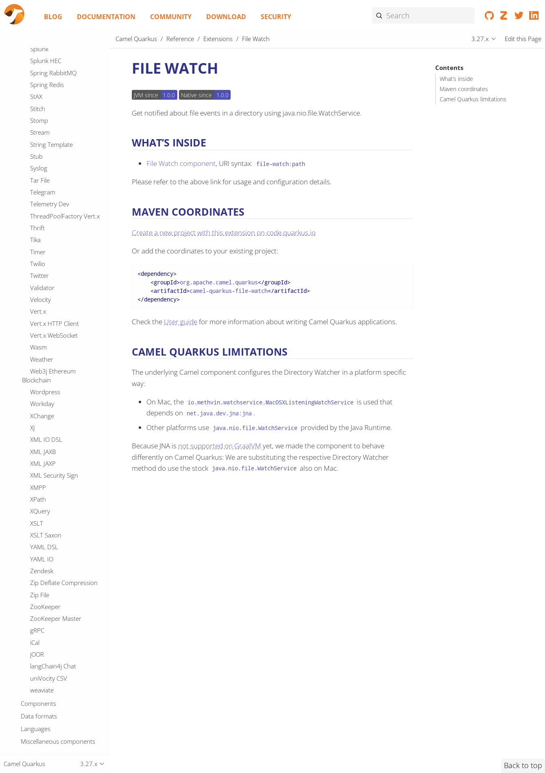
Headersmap (47, 462)
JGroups (41, 605)
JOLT (36, 641)
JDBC (37, 593)
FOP (35, 104)
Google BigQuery (53, 247)
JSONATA (42, 749)
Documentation (106, 16)
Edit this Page (523, 39)
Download (226, 16)
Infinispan (43, 534)
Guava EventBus (52, 402)
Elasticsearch (47, 48)
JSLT (35, 689)
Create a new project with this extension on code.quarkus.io (224, 232)
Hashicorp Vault (52, 438)
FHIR (36, 92)
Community (171, 16)
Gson (37, 390)
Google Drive (47, 271)
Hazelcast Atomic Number (65, 450)
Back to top (523, 765)
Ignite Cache (46, 522)
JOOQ (37, 653)
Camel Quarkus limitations (473, 99)
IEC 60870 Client (52, 486)
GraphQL (42, 355)
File (34, 128)
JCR (34, 570)
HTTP (37, 426)
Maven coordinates (464, 89)
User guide (180, 321)
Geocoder (43, 211)
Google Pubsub (51, 295)
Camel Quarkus (136, 39)
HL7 (35, 414)
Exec (36, 80)
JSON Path (44, 713)
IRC (34, 498)
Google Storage (51, 331)
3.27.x (479, 39)
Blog (53, 16)
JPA (34, 665)
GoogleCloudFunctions (61, 342)
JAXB (36, 557)
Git (34, 223)
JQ (33, 677)
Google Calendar (53, 259)
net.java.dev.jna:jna (219, 413)
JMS (35, 629)
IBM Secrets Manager (59, 474)
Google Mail (46, 283)
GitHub (40, 235)
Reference (180, 39)
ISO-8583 (43, 510)
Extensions (218, 39)
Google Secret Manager (62, 307)
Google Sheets (50, 319)
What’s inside (456, 79)
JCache (39, 581)
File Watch (46, 152)
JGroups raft (47, 617)
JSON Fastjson (49, 701)
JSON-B (40, 736)
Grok (37, 366)
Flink (36, 176)
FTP (35, 116)
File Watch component (181, 163)
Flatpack (41, 164)
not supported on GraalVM (219, 445)
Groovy (40, 378)
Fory (36, 187)
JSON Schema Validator (61, 725)
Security (276, 16)
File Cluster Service (55, 140)
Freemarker (46, 200)
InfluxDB (41, 546)
